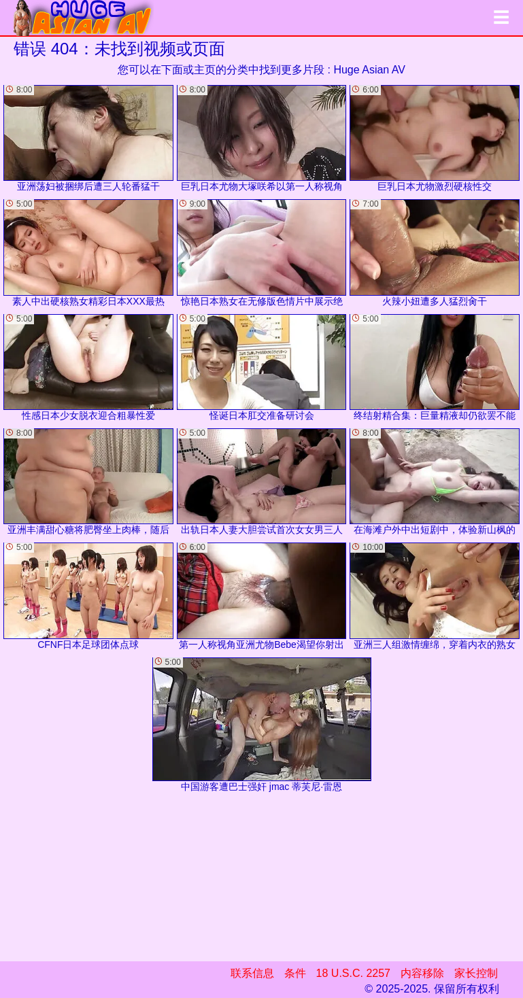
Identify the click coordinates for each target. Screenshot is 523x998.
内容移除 (422, 973)
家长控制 (476, 973)
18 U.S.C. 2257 (353, 973)
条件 (295, 973)
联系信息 (252, 973)
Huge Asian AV (369, 69)
